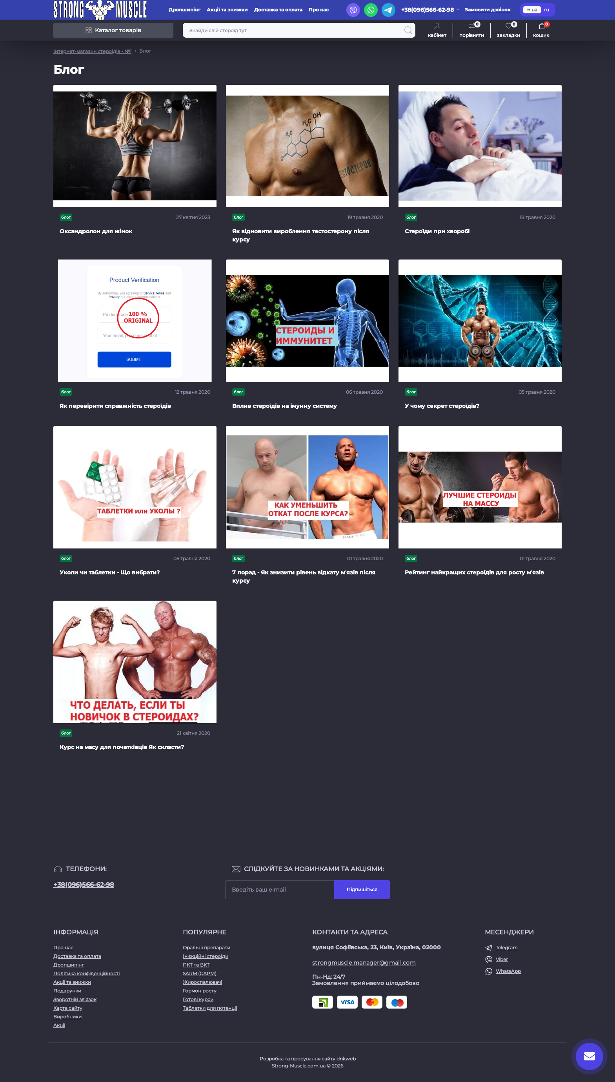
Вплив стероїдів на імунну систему (284, 405)
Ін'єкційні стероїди (205, 956)
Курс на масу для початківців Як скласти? (122, 747)
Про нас (319, 10)
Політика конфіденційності (86, 973)
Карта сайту (67, 1008)
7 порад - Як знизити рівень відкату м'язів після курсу (303, 576)
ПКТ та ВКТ (196, 965)
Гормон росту (200, 991)
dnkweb (346, 1059)
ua (532, 10)
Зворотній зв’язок (74, 999)
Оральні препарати (206, 947)
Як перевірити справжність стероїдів (115, 405)
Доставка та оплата (278, 10)
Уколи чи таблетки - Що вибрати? (110, 572)
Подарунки (67, 991)
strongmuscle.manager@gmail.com (364, 962)
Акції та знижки (227, 10)
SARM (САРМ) (200, 973)
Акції (59, 1025)
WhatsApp (508, 971)
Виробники (67, 1017)
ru (546, 10)
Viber (502, 959)
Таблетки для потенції (210, 1008)
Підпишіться (362, 889)
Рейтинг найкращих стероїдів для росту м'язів (474, 572)
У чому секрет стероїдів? (442, 405)
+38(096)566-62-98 (83, 884)
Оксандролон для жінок (96, 231)
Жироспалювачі (202, 982)
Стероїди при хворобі (437, 231)
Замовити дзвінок (488, 10)
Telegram (507, 947)
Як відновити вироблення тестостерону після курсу (300, 235)
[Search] (408, 30)
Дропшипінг (184, 10)
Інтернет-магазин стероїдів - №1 (92, 51)
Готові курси (198, 999)
